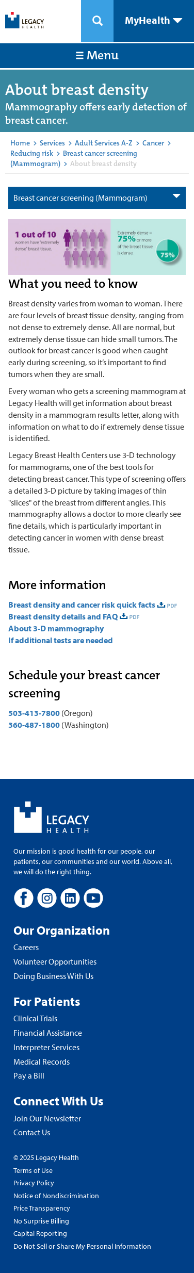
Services (52, 143)
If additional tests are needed (60, 640)
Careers (26, 947)
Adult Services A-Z (104, 143)
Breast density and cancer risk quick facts (81, 604)
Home (20, 143)
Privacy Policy (33, 1182)
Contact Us (31, 1132)
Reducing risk (31, 153)
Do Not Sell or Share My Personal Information (82, 1246)
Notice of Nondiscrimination (56, 1195)
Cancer (153, 143)
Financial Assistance (47, 1032)
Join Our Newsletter (47, 1118)
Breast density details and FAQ (63, 616)
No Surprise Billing (41, 1221)
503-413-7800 (34, 713)
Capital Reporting (40, 1233)
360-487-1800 (34, 725)
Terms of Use (33, 1170)
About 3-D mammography (56, 628)
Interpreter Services (46, 1047)
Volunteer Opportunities (54, 961)
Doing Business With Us (53, 976)
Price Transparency (41, 1208)
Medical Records (41, 1061)
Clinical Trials (35, 1018)
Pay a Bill (28, 1075)
